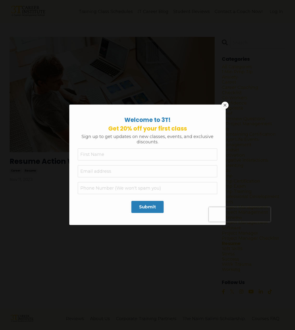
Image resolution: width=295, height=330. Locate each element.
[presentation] (239, 174)
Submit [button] (147, 166)
